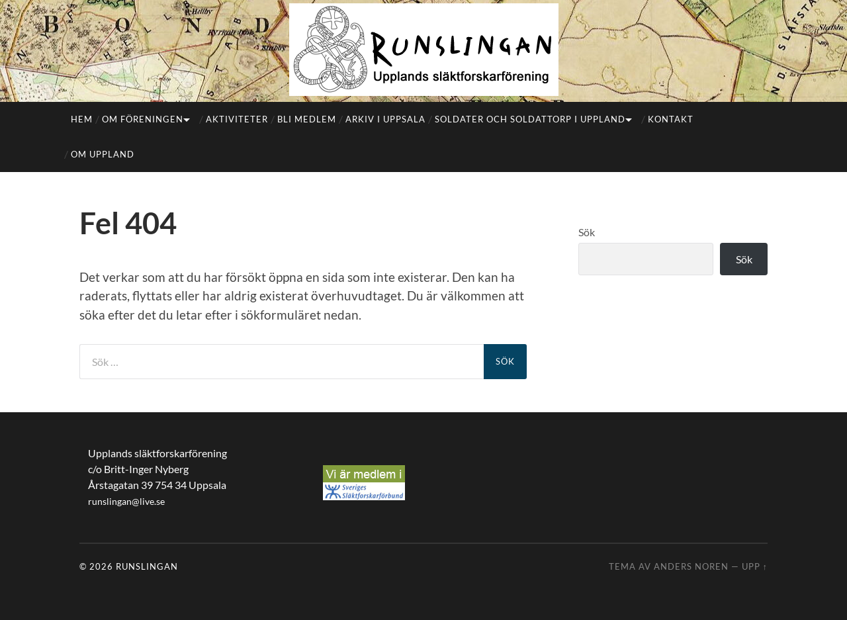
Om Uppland (102, 154)
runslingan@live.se (126, 501)
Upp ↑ (755, 566)
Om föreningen (142, 119)
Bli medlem (306, 119)
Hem (82, 119)
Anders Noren (691, 566)
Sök (586, 232)
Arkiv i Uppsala (385, 119)
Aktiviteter (237, 119)
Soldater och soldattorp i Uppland (530, 119)
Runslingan (147, 566)
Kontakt (670, 119)
